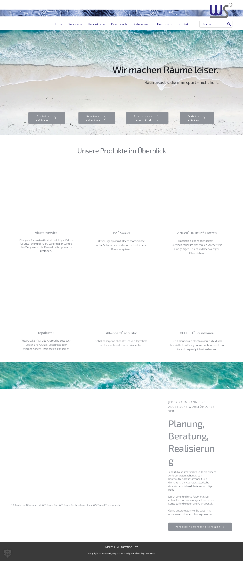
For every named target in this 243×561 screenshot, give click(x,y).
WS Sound (121, 233)
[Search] (229, 24)
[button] (7, 553)
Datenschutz (129, 547)
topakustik (46, 333)
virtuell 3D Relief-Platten (197, 233)
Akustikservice (46, 232)
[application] (80, 24)
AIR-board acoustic (121, 333)
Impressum (112, 547)
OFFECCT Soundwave (197, 333)
